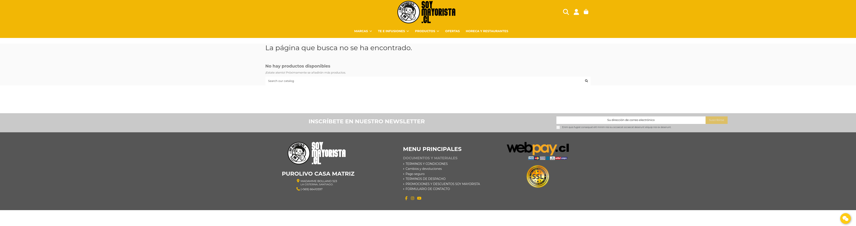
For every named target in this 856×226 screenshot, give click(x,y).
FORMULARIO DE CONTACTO (428, 189)
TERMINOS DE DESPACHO (426, 179)
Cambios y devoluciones (424, 169)
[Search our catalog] (586, 81)
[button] (427, 31)
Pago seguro (415, 174)
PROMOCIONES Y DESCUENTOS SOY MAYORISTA (443, 184)
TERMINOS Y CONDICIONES (427, 164)
